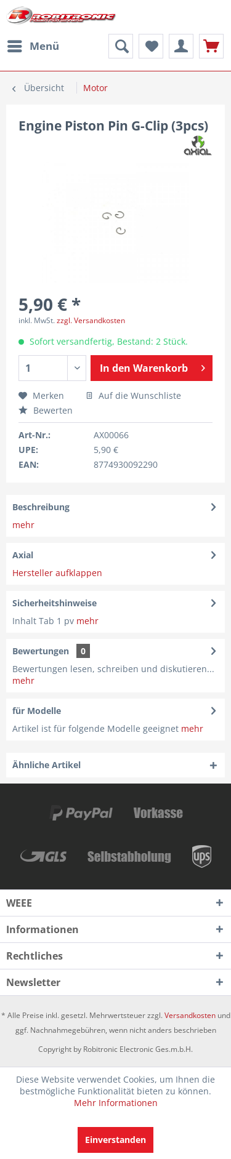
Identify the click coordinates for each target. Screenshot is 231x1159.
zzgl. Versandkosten (91, 320)
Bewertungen (40, 651)
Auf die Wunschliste (133, 395)
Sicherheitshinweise (54, 603)
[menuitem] (32, 46)
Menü (33, 44)
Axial (22, 555)
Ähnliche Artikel (46, 765)
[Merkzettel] (151, 46)
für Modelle (36, 710)
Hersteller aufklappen (57, 573)
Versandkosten (190, 1015)
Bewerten (45, 410)
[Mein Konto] (181, 46)
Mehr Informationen (116, 1103)
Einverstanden (115, 1139)
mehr (23, 525)
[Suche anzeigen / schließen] (120, 46)
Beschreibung (41, 507)
